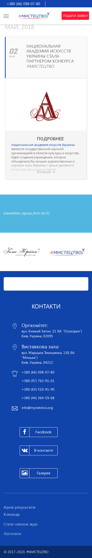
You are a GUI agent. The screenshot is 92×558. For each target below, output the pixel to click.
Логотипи (12, 533)
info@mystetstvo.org (37, 407)
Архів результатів (20, 507)
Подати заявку (75, 15)
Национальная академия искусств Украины (43, 145)
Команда (12, 514)
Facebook (36, 432)
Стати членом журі (21, 524)
